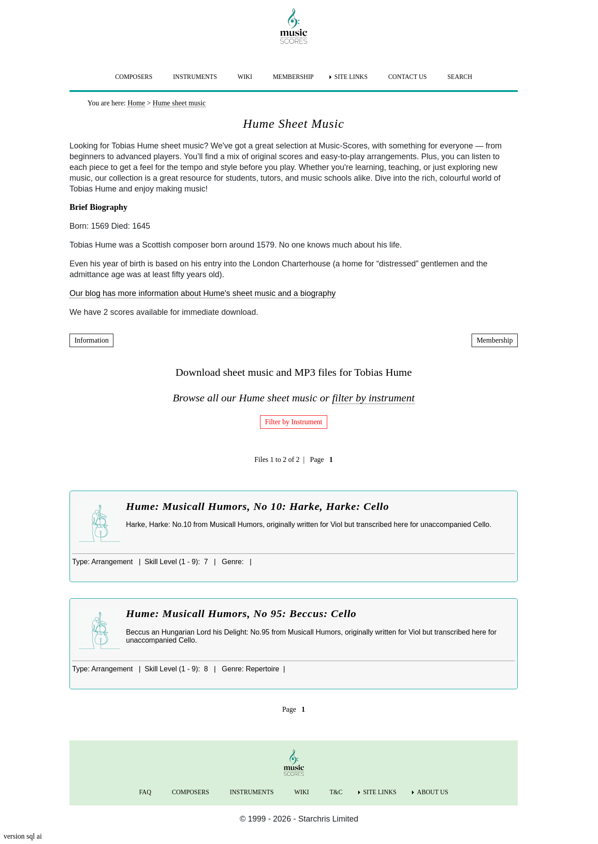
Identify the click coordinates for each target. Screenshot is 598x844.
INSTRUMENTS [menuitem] (195, 77)
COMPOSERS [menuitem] (133, 77)
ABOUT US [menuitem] (432, 792)
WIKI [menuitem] (245, 77)
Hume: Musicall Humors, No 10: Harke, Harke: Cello (257, 506)
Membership (495, 340)
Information (91, 340)
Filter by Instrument (293, 422)
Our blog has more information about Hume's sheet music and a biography (202, 293)
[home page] (293, 26)
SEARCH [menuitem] (459, 77)
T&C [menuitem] (335, 792)
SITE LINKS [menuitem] (351, 77)
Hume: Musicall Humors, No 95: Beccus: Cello (241, 613)
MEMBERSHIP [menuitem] (293, 77)
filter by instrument (373, 398)
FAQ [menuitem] (145, 792)
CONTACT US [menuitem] (407, 77)
